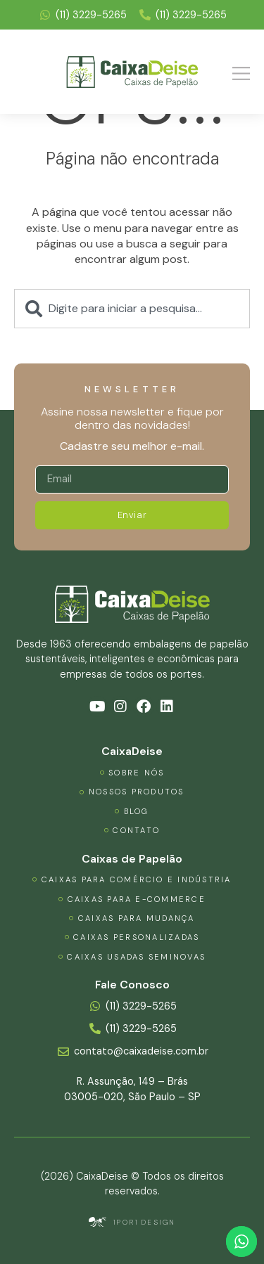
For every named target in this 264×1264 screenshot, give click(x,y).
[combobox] (132, 308)
